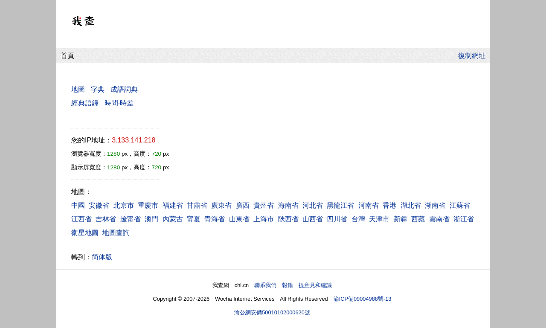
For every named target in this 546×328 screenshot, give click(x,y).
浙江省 (463, 219)
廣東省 (221, 205)
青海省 (214, 219)
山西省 (312, 219)
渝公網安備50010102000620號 (272, 312)
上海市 (263, 219)
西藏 (418, 219)
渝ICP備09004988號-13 (363, 299)
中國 (78, 205)
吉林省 (106, 219)
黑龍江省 (340, 205)
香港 (389, 205)
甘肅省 (197, 205)
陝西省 (288, 219)
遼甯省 (130, 219)
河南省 (368, 205)
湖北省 (411, 205)
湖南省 (435, 205)
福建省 (173, 205)
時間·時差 (119, 103)
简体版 (102, 257)
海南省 (288, 205)
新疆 (400, 219)
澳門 (151, 219)
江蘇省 (460, 205)
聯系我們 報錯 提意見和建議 (293, 285)
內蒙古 (173, 219)
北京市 (123, 205)
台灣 (358, 219)
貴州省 (263, 205)
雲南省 (439, 219)
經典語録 (85, 103)
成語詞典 (124, 89)
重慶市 (148, 205)
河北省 (312, 205)
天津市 (379, 219)
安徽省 (99, 205)
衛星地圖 (85, 232)
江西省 (81, 219)
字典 (98, 89)
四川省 (337, 219)
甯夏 (193, 219)
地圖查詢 (116, 232)
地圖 (78, 89)
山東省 (239, 219)
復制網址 (474, 56)
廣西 (243, 205)
